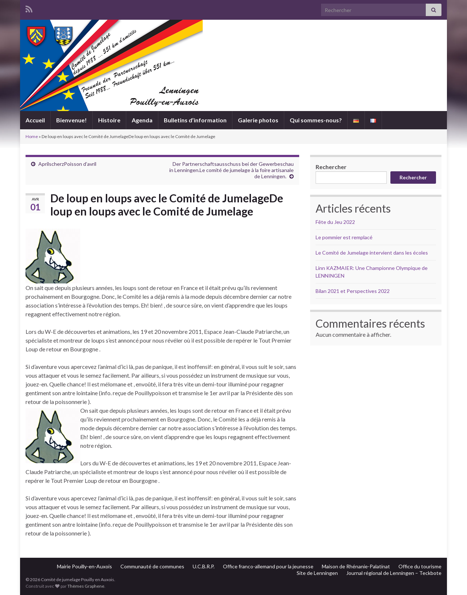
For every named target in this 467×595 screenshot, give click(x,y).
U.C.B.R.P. (204, 566)
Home (32, 136)
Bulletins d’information (195, 120)
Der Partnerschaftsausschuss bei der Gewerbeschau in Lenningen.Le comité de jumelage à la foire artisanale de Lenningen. (231, 170)
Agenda (142, 120)
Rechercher (331, 166)
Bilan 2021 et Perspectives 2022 (353, 291)
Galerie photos (258, 120)
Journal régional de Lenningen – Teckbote (393, 573)
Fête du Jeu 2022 (335, 222)
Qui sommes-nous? (316, 120)
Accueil (35, 120)
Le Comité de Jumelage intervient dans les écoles (372, 252)
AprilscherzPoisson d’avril (67, 164)
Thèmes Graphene (85, 586)
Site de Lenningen (317, 573)
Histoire (109, 120)
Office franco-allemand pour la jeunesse (268, 566)
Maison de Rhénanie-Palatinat (356, 566)
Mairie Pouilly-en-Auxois (84, 566)
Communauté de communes (152, 566)
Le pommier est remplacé (344, 237)
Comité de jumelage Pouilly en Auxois (233, 82)
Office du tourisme (419, 566)
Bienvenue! (71, 120)
